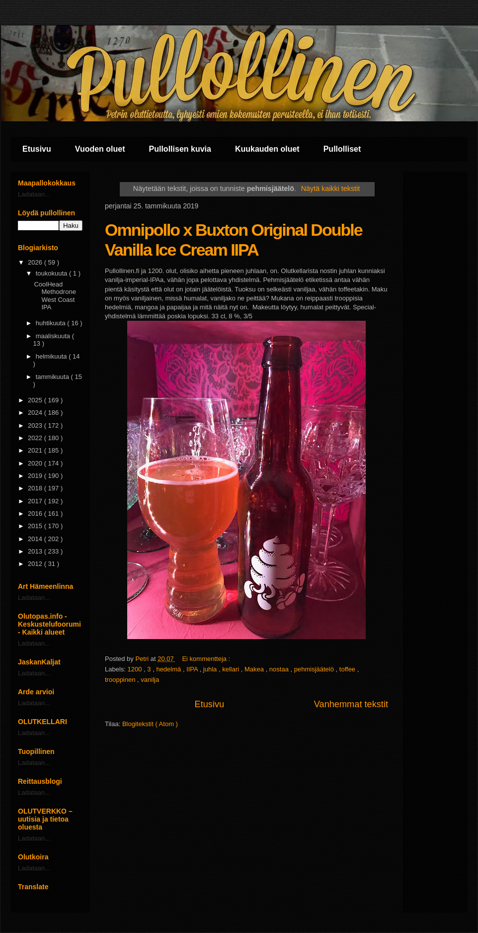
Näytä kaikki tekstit (330, 188)
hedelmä (169, 669)
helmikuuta (52, 356)
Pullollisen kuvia (180, 149)
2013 (36, 551)
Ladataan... (34, 194)
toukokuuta (52, 273)
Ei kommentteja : (207, 658)
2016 (36, 513)
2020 (36, 463)
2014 (36, 539)
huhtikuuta (52, 323)
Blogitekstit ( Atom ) (150, 724)
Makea (255, 669)
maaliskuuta (54, 336)
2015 (36, 526)
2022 (36, 438)
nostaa (280, 669)
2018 (36, 488)
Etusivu (36, 149)
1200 (136, 669)
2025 (36, 400)
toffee (348, 669)
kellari (231, 669)
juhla (211, 669)
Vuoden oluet (100, 149)
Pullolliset (342, 149)
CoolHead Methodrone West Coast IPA (55, 295)
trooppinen (121, 679)
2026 (36, 262)
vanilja (150, 679)
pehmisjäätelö (315, 669)
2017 (36, 501)
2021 (36, 450)
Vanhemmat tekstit (351, 704)
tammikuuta (53, 376)
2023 (36, 425)
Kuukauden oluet (267, 149)
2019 (36, 475)
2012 (36, 563)
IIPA (193, 669)
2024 (36, 412)
